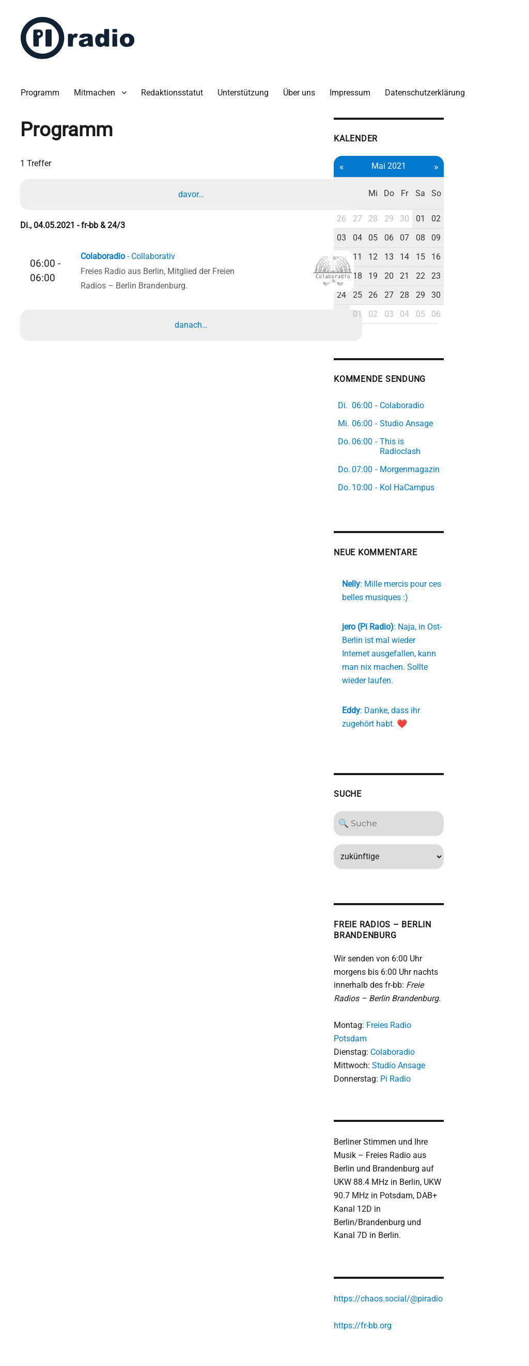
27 (410, 199)
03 (393, 218)
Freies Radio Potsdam (457, 984)
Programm (44, 87)
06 (444, 218)
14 (461, 237)
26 (393, 199)
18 (410, 256)
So (496, 180)
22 (479, 256)
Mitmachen (98, 87)
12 (427, 237)
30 (461, 199)
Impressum (354, 87)
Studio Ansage (449, 1010)
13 (444, 237)
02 (496, 199)
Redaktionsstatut (176, 87)
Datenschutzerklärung (429, 87)
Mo (393, 180)
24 (393, 275)
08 (479, 218)
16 (496, 237)
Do (445, 180)
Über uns (303, 87)
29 (444, 199)
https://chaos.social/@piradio (439, 1233)
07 (461, 218)
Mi (427, 180)
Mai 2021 (445, 160)
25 (410, 275)
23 (496, 256)
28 (427, 199)
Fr (461, 180)
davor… (192, 190)
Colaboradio (444, 997)
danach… (192, 323)
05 (427, 218)
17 (393, 256)
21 (461, 256)
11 (410, 237)
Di (410, 180)
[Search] (445, 781)
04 (410, 218)
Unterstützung (247, 87)
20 (444, 256)
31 (393, 294)
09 (496, 218)
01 (479, 199)
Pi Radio (446, 1023)
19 (427, 256)
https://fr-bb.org (414, 1259)
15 (479, 237)
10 (393, 237)
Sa (479, 180)
